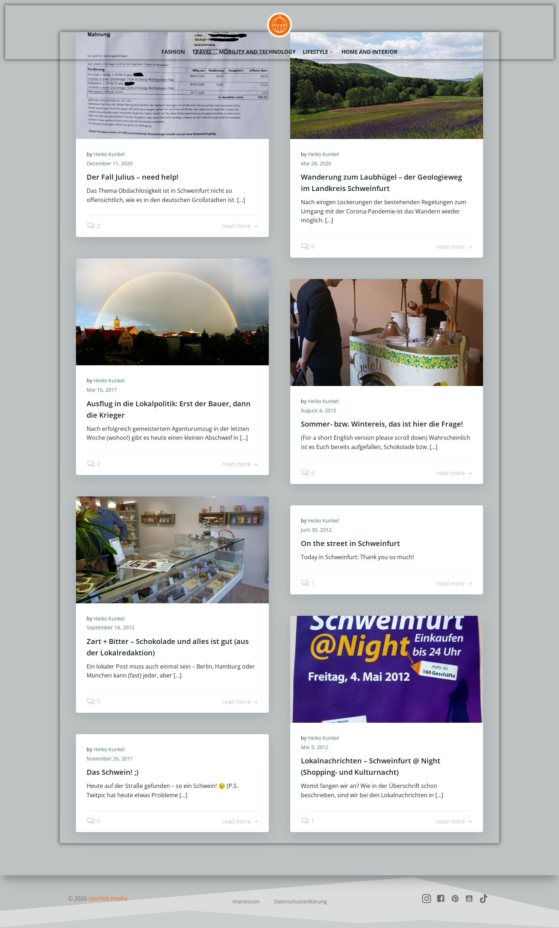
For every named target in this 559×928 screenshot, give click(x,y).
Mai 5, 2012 (314, 747)
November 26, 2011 (110, 758)
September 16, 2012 (110, 627)
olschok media (107, 898)
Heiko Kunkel (109, 154)
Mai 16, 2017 (102, 389)
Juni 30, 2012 (316, 529)
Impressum (246, 901)
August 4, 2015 (318, 410)
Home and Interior (370, 51)
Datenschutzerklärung (300, 901)
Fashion (173, 51)
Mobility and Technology (257, 51)
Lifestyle (318, 51)
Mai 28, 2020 (316, 163)
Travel (202, 51)
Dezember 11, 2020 (110, 163)
